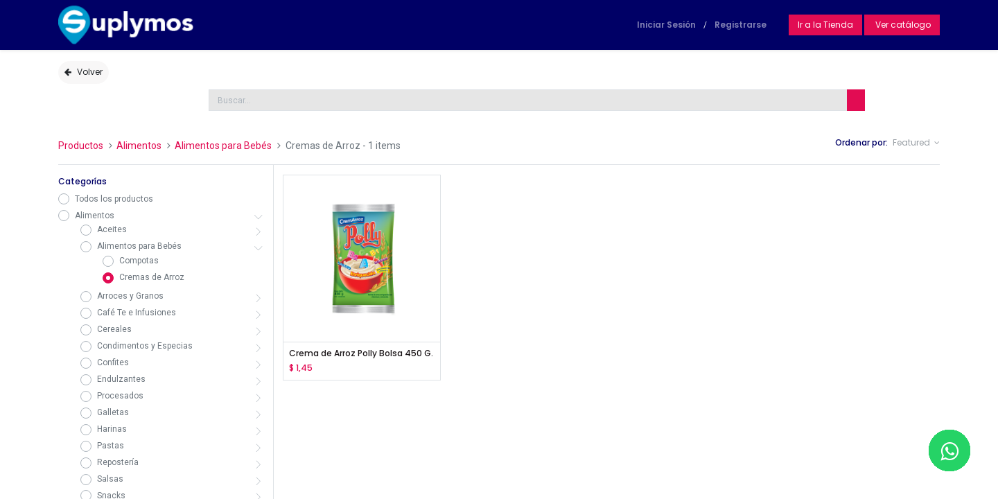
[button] (916, 143)
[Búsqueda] (856, 100)
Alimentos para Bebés (223, 145)
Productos (80, 145)
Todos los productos (114, 199)
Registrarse (741, 24)
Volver (83, 72)
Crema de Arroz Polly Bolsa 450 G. (361, 353)
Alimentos (138, 145)
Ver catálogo (902, 24)
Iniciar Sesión (666, 24)
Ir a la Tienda (825, 24)
